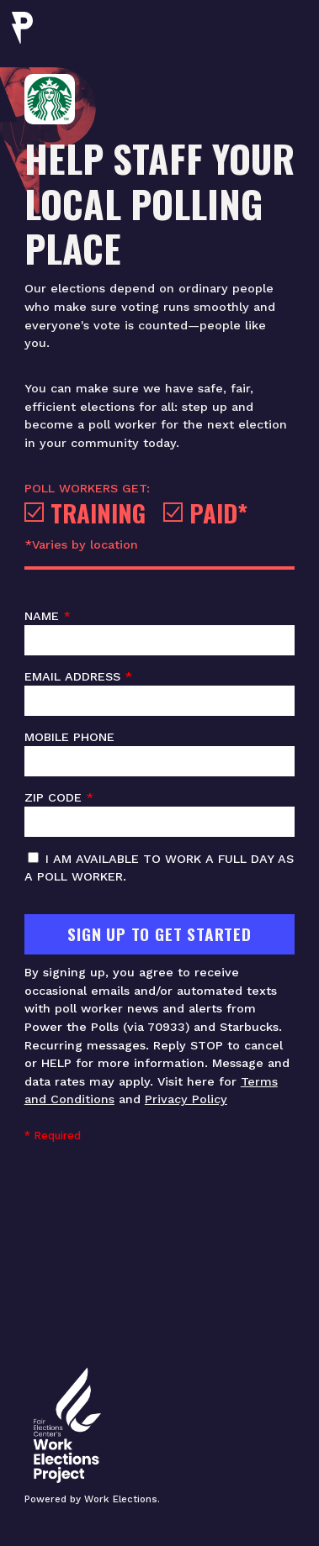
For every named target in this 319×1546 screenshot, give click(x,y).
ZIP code (159, 814)
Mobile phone (159, 753)
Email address (159, 693)
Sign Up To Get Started (159, 934)
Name (159, 632)
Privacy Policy (186, 1099)
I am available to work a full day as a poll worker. (159, 868)
